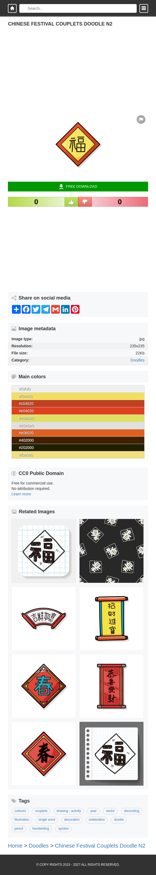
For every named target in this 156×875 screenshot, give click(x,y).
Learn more (21, 494)
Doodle (119, 820)
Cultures (20, 811)
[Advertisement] (78, 74)
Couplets (41, 811)
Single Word (46, 820)
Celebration (97, 820)
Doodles (137, 360)
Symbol (63, 828)
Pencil (18, 828)
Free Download (78, 186)
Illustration (21, 820)
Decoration (71, 820)
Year (93, 811)
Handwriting (40, 828)
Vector (110, 811)
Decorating (131, 811)
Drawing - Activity (69, 811)
